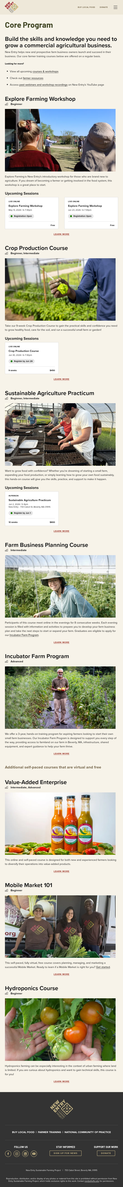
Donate (104, 7)
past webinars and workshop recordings (43, 84)
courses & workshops (45, 71)
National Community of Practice (88, 1132)
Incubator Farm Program (24, 635)
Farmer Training (49, 1132)
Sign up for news (65, 1153)
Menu (115, 7)
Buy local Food (86, 7)
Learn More (61, 234)
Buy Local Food (23, 1132)
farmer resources (33, 78)
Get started (103, 967)
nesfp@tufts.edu (92, 1181)
